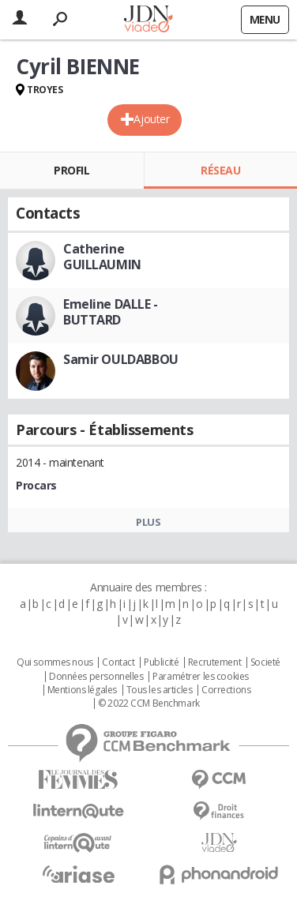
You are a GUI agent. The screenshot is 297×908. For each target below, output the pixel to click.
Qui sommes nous (55, 662)
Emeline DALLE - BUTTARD (110, 311)
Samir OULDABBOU (121, 359)
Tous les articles (159, 690)
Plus (148, 522)
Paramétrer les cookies (200, 676)
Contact (118, 662)
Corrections (225, 690)
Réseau (220, 170)
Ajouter (151, 118)
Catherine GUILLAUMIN (102, 256)
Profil (71, 170)
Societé (265, 662)
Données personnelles (96, 676)
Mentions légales (82, 690)
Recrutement (214, 662)
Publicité (161, 662)
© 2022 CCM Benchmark (149, 703)
